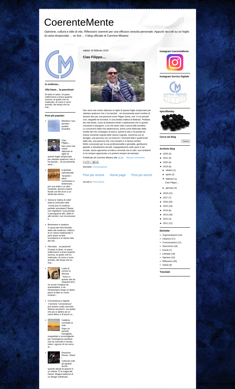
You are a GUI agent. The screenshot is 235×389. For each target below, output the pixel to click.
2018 (166, 193)
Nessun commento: (135, 157)
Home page (118, 175)
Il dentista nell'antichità (68, 171)
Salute (165, 265)
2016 (166, 201)
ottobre (169, 170)
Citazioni (166, 238)
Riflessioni (167, 261)
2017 (166, 197)
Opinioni (166, 257)
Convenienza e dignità (59, 301)
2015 (166, 206)
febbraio (170, 179)
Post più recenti (93, 175)
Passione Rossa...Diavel (68, 355)
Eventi (165, 250)
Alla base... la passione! (59, 89)
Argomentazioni (170, 235)
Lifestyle (166, 253)
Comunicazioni (100, 167)
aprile (169, 174)
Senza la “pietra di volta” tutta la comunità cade (59, 201)
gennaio (170, 188)
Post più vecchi (141, 175)
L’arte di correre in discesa (66, 271)
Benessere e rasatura (58, 224)
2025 (166, 153)
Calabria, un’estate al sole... (67, 323)
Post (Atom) (98, 182)
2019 (166, 166)
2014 (166, 210)
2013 (166, 214)
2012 (166, 219)
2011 (166, 223)
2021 (166, 158)
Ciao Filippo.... (94, 57)
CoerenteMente (79, 22)
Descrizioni (167, 246)
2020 (166, 162)
